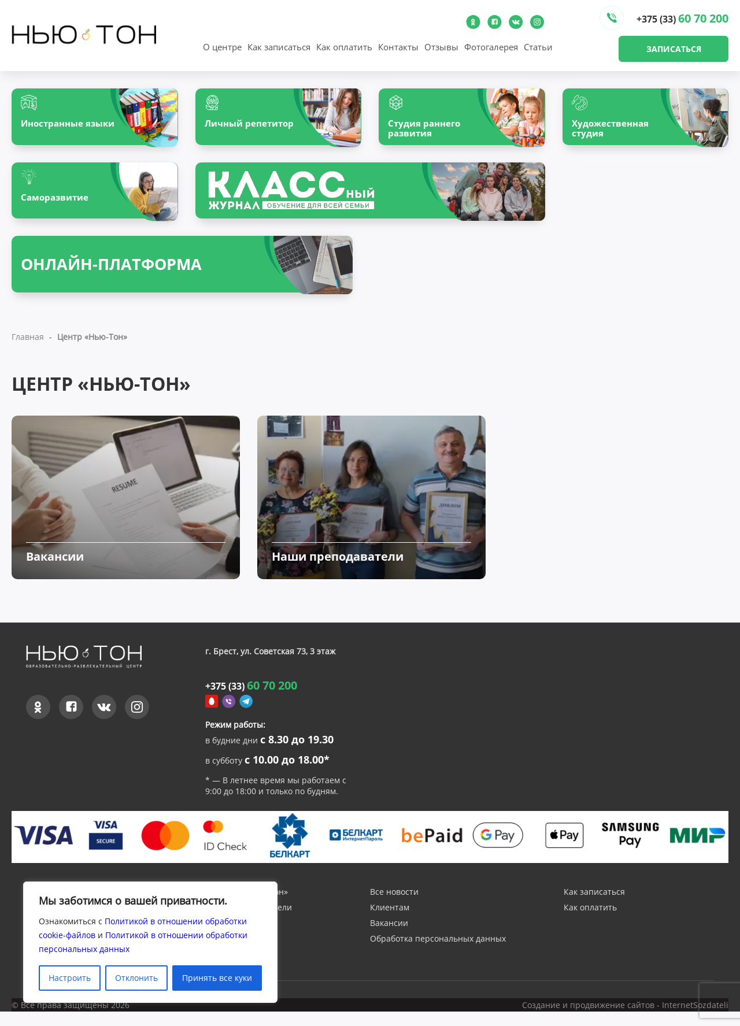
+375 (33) (682, 18)
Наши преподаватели (248, 923)
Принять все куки (217, 977)
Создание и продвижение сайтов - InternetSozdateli (625, 1019)
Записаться (673, 48)
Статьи (538, 47)
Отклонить (136, 977)
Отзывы (441, 47)
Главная (28, 342)
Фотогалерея (491, 47)
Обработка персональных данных (438, 954)
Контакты (398, 47)
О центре (222, 47)
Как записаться (278, 47)
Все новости (394, 907)
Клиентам (389, 923)
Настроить (70, 977)
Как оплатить (344, 47)
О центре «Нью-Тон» (246, 907)
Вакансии (389, 939)
